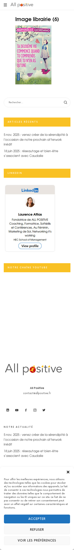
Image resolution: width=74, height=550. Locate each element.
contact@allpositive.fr (37, 393)
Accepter (37, 519)
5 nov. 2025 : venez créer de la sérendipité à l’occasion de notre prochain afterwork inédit (36, 139)
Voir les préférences (37, 541)
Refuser (37, 530)
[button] (68, 472)
